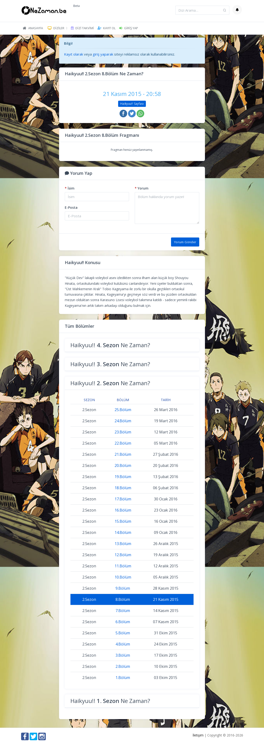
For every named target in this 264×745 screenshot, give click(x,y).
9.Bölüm (123, 588)
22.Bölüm (123, 443)
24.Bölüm (123, 420)
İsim (69, 188)
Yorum (141, 188)
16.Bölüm (123, 510)
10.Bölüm (123, 577)
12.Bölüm (123, 554)
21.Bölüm (123, 454)
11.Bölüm (123, 566)
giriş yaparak (103, 54)
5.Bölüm (123, 633)
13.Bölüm (123, 543)
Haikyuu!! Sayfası (132, 104)
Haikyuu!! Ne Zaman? (110, 345)
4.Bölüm (123, 644)
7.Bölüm (123, 610)
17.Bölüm (123, 499)
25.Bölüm (123, 409)
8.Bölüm (123, 599)
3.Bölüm (123, 655)
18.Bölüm (123, 487)
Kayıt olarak (73, 54)
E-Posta (71, 207)
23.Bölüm (123, 432)
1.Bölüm (123, 677)
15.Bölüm (123, 521)
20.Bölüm (123, 465)
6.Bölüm (123, 621)
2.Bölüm (123, 666)
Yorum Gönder (185, 242)
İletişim (198, 735)
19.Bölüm (123, 476)
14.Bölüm (123, 532)
